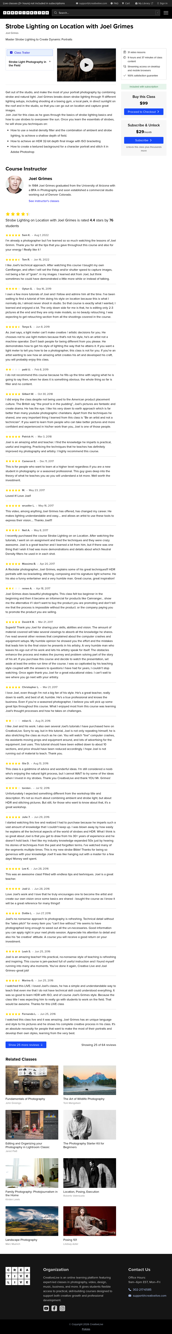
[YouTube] (46, 1308)
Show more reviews (26, 1045)
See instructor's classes (44, 201)
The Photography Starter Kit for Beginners (83, 1145)
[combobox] (106, 13)
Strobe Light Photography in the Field (27, 63)
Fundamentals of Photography (25, 1099)
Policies (86, 1329)
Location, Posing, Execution (81, 1192)
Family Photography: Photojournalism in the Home (32, 1193)
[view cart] (126, 3)
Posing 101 (70, 1240)
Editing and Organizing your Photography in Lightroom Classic (28, 1145)
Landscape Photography (21, 1240)
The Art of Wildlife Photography (83, 1099)
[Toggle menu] (166, 13)
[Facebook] (54, 1308)
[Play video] (86, 64)
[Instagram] (62, 1308)
